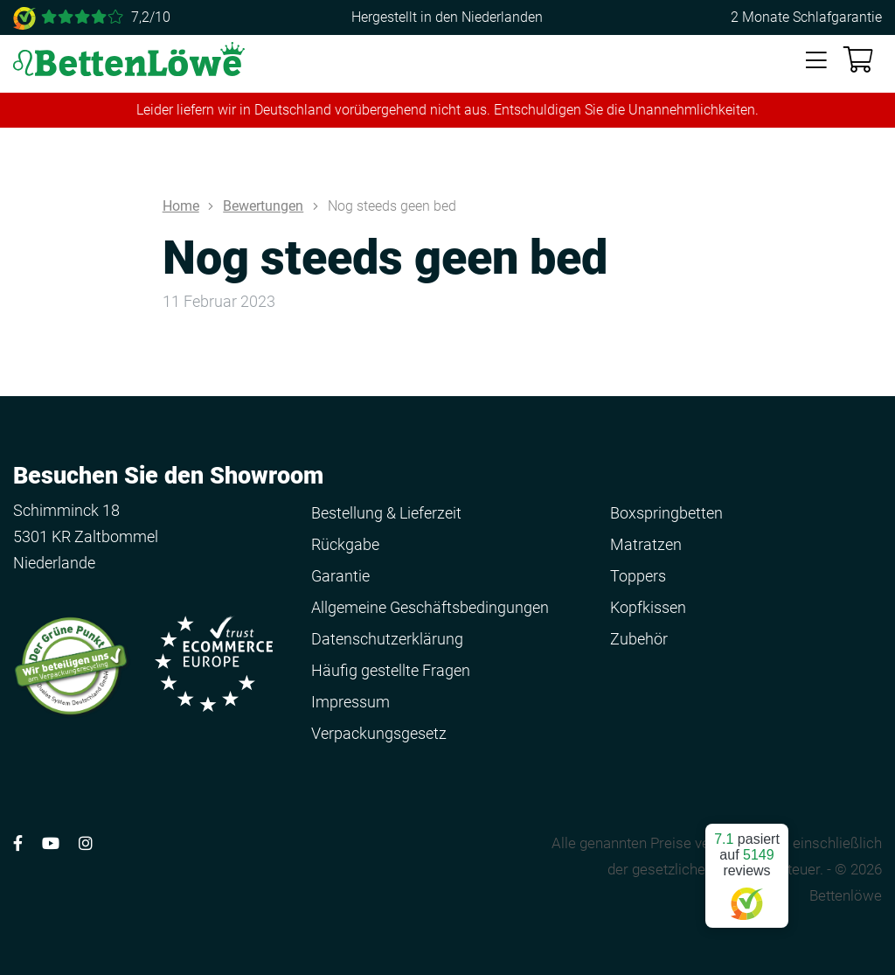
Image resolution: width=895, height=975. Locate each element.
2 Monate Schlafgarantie (806, 17)
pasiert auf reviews (747, 869)
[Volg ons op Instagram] (86, 843)
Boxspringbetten (666, 513)
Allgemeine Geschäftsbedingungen (430, 607)
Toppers (638, 576)
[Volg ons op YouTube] (50, 843)
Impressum (350, 702)
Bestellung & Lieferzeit (386, 513)
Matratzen (646, 544)
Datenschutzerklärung (387, 639)
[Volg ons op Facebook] (18, 843)
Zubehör (639, 639)
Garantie (340, 576)
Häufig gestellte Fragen (390, 670)
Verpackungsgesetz (379, 733)
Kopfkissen (648, 607)
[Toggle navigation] (816, 61)
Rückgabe (345, 544)
